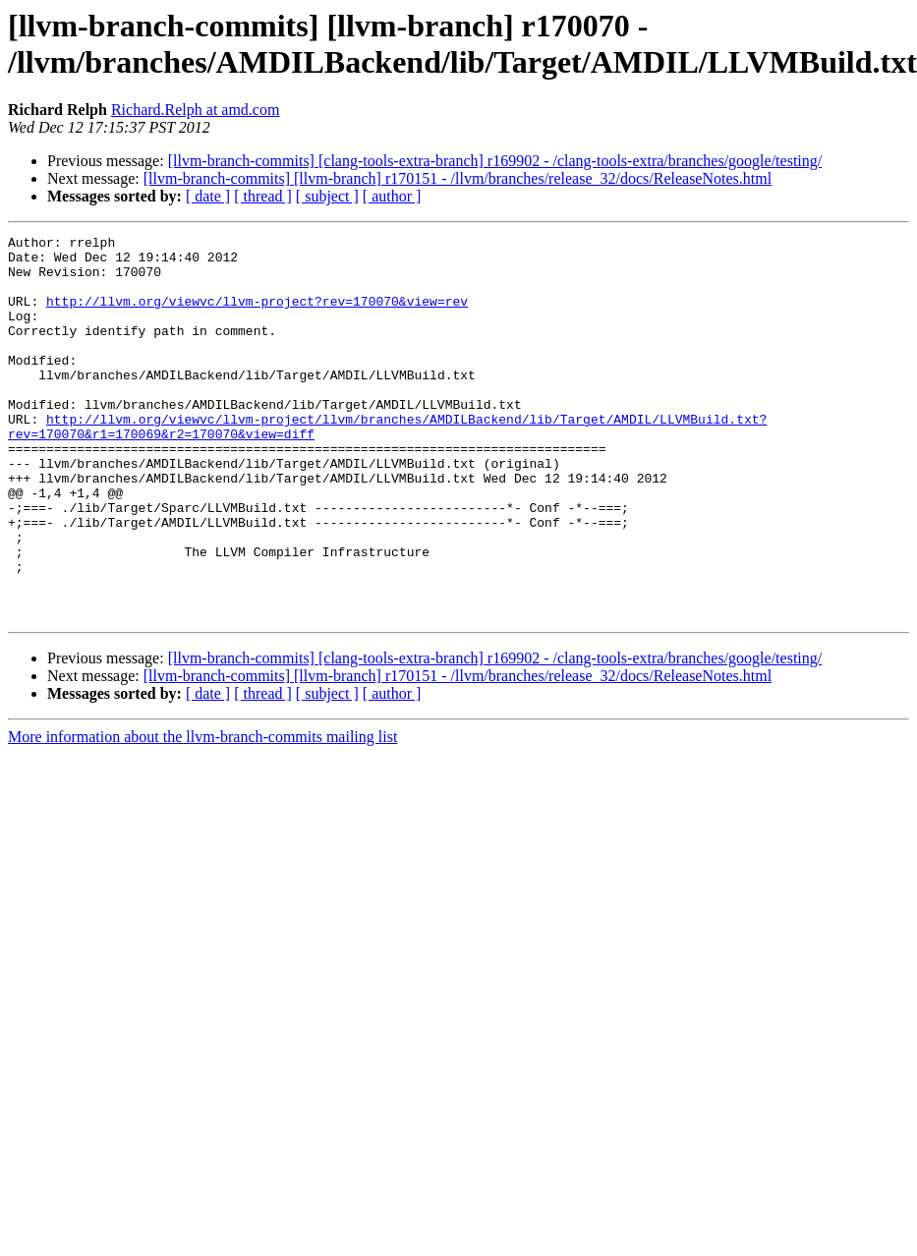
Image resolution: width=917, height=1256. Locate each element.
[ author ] (392, 196)
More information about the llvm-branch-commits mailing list (202, 813)
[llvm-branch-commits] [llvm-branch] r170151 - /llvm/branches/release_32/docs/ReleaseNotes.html (457, 178)
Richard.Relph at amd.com (195, 109)
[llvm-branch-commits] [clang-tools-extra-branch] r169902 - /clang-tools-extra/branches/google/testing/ (495, 160)
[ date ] (208, 196)
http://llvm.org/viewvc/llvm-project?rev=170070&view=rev (257, 315)
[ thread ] (263, 196)
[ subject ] (327, 196)
